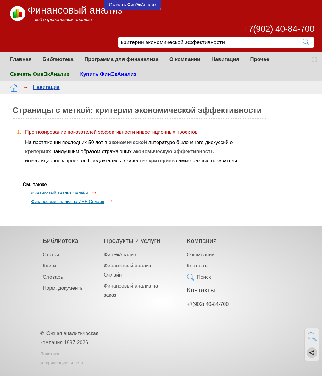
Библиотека (57, 59)
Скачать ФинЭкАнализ (39, 74)
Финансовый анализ (75, 10)
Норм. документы (63, 288)
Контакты (197, 265)
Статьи (51, 254)
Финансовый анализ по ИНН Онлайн (67, 201)
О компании (185, 59)
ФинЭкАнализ (120, 254)
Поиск (204, 277)
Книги (49, 265)
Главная (20, 59)
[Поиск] (211, 42)
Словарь (53, 277)
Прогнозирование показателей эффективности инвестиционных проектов (111, 132)
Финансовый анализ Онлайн (59, 193)
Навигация (225, 59)
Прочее (259, 59)
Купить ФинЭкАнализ (108, 74)
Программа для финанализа (121, 59)
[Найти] (306, 42)
